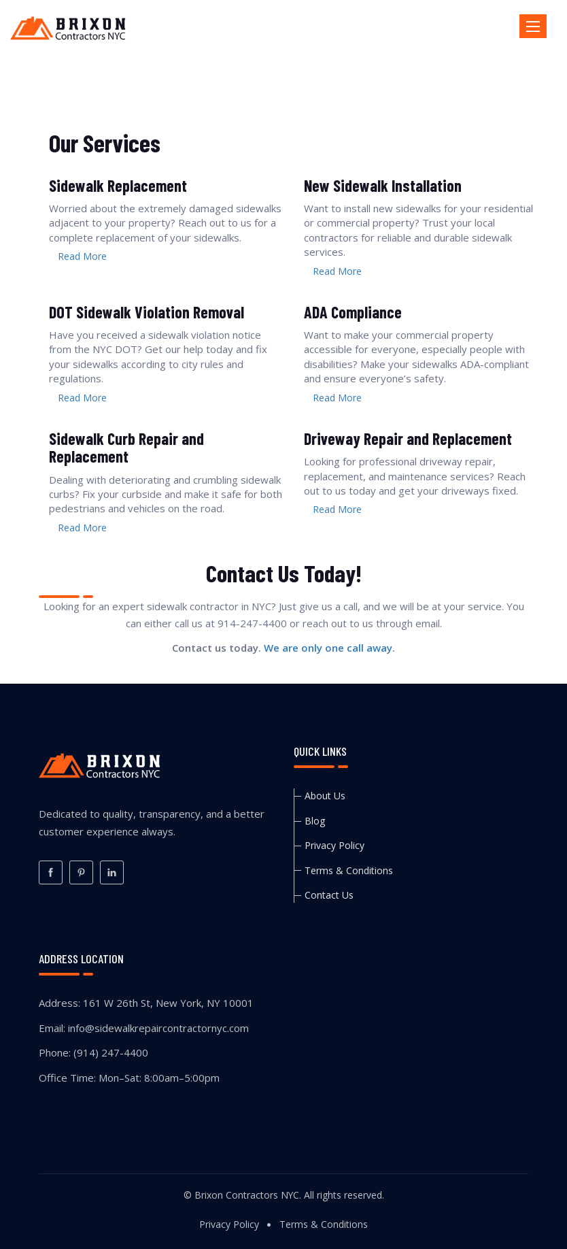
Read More (82, 256)
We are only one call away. (329, 647)
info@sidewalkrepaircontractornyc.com (158, 1028)
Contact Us (329, 894)
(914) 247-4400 (110, 1052)
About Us (325, 795)
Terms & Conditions (349, 870)
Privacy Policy (334, 845)
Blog (315, 820)
